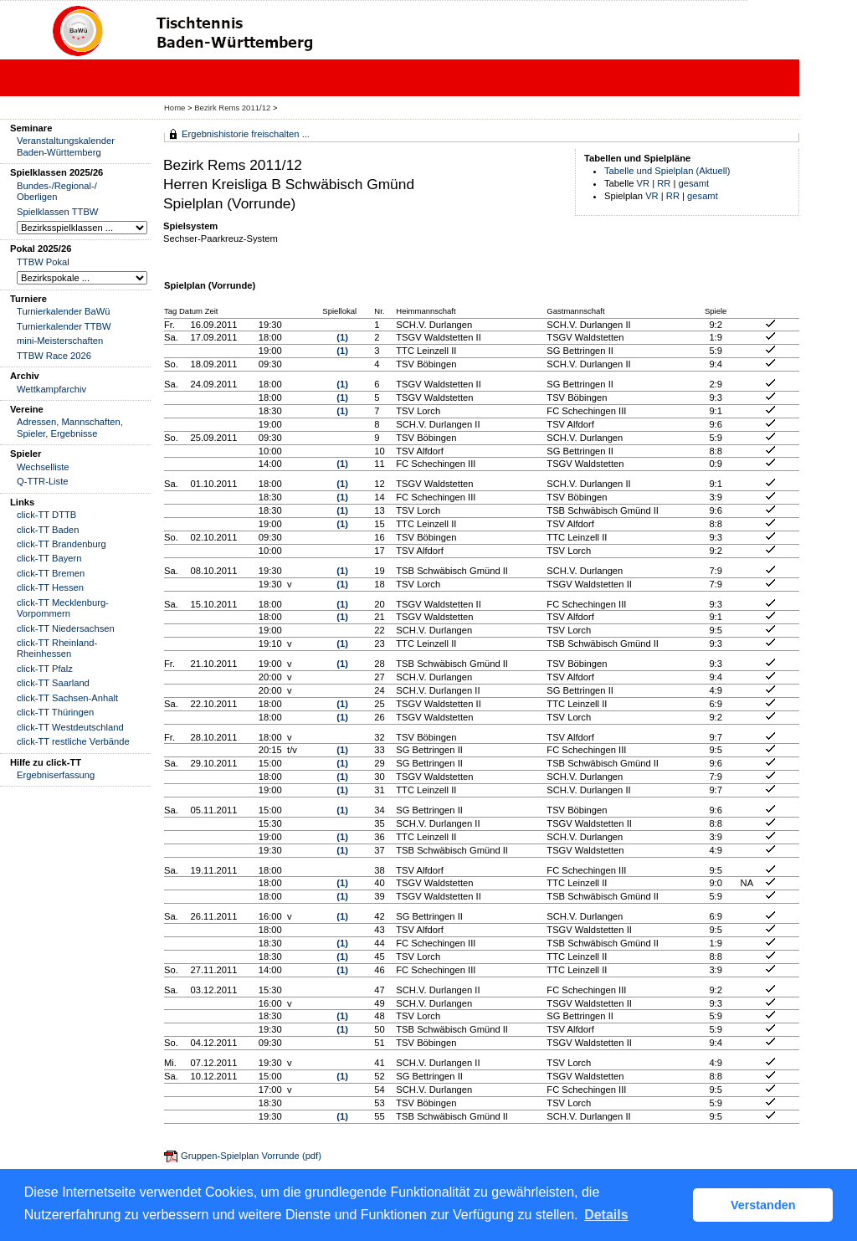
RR (663, 183)
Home (174, 107)
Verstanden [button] (763, 1205)
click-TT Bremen (51, 573)
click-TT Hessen (50, 587)
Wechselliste (43, 467)
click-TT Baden (48, 530)
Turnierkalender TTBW (64, 326)
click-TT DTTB (46, 515)
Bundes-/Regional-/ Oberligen (57, 191)
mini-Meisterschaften (60, 341)
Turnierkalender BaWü (63, 311)
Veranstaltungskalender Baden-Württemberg (66, 146)
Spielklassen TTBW (57, 212)
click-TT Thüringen (55, 712)
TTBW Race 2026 (54, 356)
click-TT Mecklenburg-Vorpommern (63, 607)
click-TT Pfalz (45, 669)
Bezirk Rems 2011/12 (233, 107)
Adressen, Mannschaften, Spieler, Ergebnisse (70, 427)
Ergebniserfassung (56, 775)
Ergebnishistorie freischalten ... (246, 134)
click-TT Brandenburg (61, 544)
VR (643, 183)
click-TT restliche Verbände (73, 741)
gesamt (694, 183)
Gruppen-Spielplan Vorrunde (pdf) (251, 1156)
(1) (342, 337)
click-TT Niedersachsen (66, 628)
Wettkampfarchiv (51, 389)
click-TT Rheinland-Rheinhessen (57, 648)
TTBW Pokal (43, 262)
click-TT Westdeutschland (70, 727)
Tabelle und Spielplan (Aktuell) (667, 171)
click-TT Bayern (49, 558)
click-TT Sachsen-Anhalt (67, 698)
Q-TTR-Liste (43, 481)
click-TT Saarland (53, 683)
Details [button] (606, 1215)
